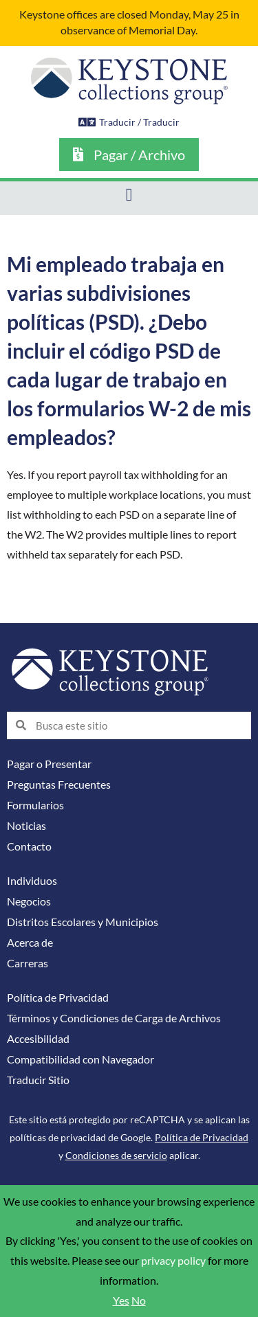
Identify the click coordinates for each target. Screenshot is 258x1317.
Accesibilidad (38, 1039)
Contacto (29, 846)
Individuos (32, 881)
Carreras (27, 963)
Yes (121, 1300)
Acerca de (30, 942)
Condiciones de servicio (116, 1155)
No (138, 1300)
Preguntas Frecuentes (59, 784)
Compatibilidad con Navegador (80, 1059)
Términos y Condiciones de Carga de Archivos (114, 1018)
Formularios (35, 805)
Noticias (26, 826)
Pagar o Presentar (49, 764)
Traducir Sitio (38, 1080)
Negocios (29, 901)
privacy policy (173, 1260)
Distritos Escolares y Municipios (82, 922)
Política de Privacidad (58, 997)
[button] (129, 194)
